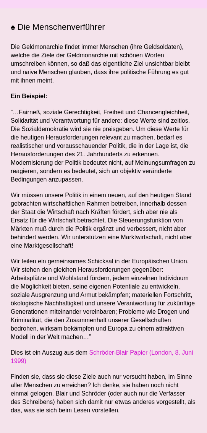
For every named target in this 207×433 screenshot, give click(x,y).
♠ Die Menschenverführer (58, 27)
